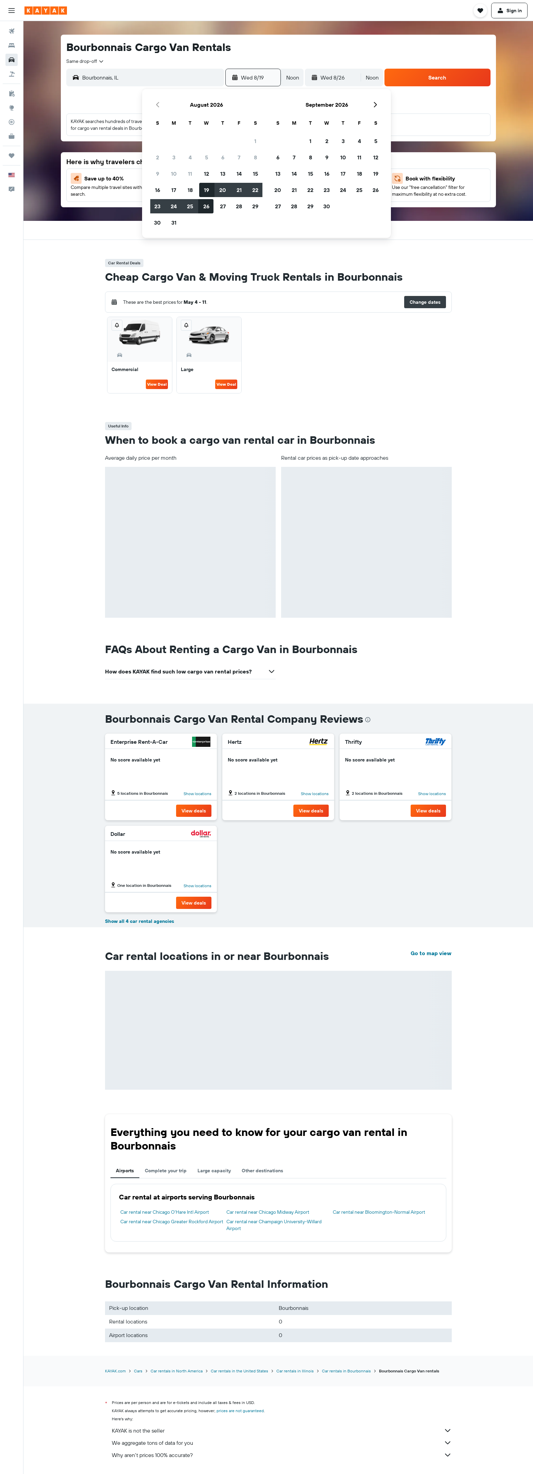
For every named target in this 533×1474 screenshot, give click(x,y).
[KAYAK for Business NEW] (11, 136)
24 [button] (174, 206)
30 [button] (157, 222)
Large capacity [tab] (214, 1171)
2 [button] (157, 157)
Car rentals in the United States (239, 1370)
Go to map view (431, 953)
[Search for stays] (11, 45)
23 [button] (157, 206)
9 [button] (157, 173)
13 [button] (222, 173)
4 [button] (190, 157)
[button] (11, 10)
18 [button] (190, 190)
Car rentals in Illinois (295, 1370)
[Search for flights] (11, 31)
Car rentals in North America (177, 1370)
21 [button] (239, 190)
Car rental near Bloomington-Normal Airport (379, 1212)
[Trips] (11, 155)
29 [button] (255, 206)
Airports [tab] (125, 1171)
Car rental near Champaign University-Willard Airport (274, 1224)
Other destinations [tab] (262, 1171)
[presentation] (368, 720)
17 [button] (173, 190)
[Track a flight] (11, 122)
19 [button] (206, 190)
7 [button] (239, 157)
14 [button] (239, 173)
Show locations (197, 793)
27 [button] (223, 206)
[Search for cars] (11, 60)
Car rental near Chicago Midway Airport (267, 1212)
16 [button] (157, 190)
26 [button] (206, 206)
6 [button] (222, 157)
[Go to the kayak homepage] (45, 10)
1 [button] (255, 141)
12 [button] (206, 173)
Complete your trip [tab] (166, 1171)
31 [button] (173, 222)
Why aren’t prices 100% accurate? (282, 1455)
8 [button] (255, 157)
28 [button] (239, 206)
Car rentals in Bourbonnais (346, 1370)
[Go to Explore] (11, 108)
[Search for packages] (11, 74)
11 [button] (190, 173)
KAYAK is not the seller (282, 1430)
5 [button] (206, 157)
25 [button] (190, 206)
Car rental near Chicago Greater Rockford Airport (171, 1221)
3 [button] (173, 157)
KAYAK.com (115, 1370)
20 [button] (222, 190)
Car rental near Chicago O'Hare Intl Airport (164, 1212)
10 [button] (174, 173)
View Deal (157, 384)
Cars (138, 1370)
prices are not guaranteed (240, 1410)
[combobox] (85, 61)
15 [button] (255, 173)
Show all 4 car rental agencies (139, 921)
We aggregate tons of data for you (282, 1443)
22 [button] (255, 190)
